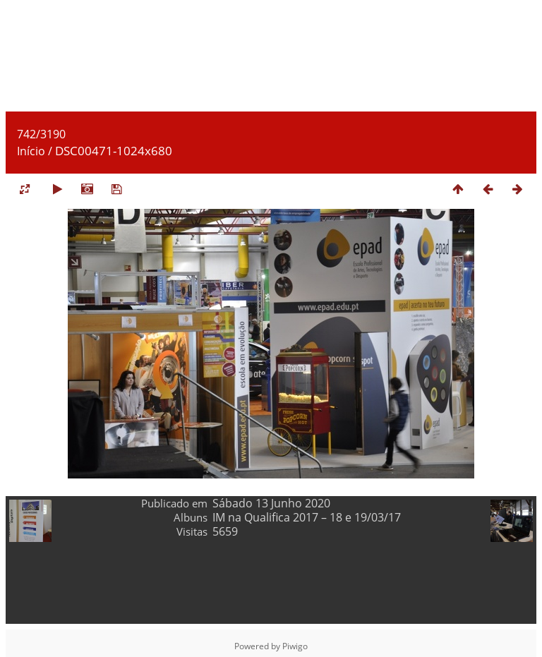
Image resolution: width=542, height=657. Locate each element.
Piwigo (295, 646)
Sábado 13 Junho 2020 (271, 503)
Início (31, 151)
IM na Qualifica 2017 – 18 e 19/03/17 (306, 517)
